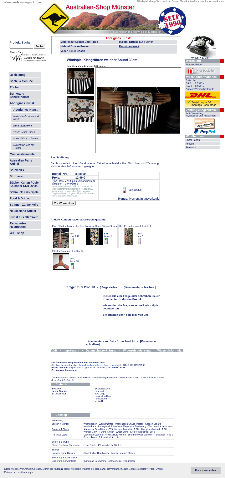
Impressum (71, 350)
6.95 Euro (200, 86)
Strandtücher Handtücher (96, 453)
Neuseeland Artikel (23, 211)
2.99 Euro (200, 83)
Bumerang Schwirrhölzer (19, 95)
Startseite (190, 147)
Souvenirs (17, 170)
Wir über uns (195, 136)
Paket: (189, 86)
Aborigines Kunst (22, 103)
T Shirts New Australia (120, 429)
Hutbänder (160, 434)
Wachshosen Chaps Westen (129, 424)
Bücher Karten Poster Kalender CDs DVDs (25, 184)
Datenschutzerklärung (101, 350)
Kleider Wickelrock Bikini (142, 431)
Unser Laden (192, 140)
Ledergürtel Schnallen (109, 426)
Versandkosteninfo (204, 89)
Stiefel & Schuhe (21, 81)
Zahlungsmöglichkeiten (202, 110)
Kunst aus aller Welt (24, 217)
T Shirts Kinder (106, 431)
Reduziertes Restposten (18, 225)
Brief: (188, 83)
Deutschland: (191, 80)
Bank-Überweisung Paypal (200, 114)
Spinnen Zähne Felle (24, 204)
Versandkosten (85, 181)
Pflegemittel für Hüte (109, 437)
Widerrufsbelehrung (137, 350)
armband (99, 391)
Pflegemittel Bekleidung (134, 426)
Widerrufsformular (170, 350)
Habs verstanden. (206, 470)
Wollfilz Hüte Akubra (115, 434)
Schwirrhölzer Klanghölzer (121, 461)
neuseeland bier (103, 396)
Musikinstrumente (22, 154)
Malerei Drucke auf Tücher (136, 41)
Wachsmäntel (106, 424)
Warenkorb (193, 61)
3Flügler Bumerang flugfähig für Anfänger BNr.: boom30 (72, 260)
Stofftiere (16, 176)
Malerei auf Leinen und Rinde (79, 41)
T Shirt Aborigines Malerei (147, 429)
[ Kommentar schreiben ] (140, 287)
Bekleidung (17, 74)
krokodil (99, 401)
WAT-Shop (17, 233)
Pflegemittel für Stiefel (109, 445)
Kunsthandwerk (129, 46)
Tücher (15, 87)
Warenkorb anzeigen (18, 2)
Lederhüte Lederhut (93, 434)
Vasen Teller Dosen (72, 51)
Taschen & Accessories (160, 426)
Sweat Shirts (122, 431)
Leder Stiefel (90, 445)
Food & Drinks (20, 198)
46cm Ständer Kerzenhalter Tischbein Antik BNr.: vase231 (73, 235)
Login (37, 2)
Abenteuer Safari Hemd (95, 429)
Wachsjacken (90, 424)
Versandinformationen (201, 77)
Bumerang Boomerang (95, 461)
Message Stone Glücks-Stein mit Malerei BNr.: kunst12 (106, 235)
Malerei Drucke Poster (74, 46)
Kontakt (189, 143)
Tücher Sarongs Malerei (123, 453)
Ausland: (190, 89)
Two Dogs (100, 393)
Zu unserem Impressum (64, 370)
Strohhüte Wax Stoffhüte (140, 434)
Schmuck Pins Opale (24, 192)
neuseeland (101, 398)
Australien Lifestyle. (62, 380)
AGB (54, 350)
